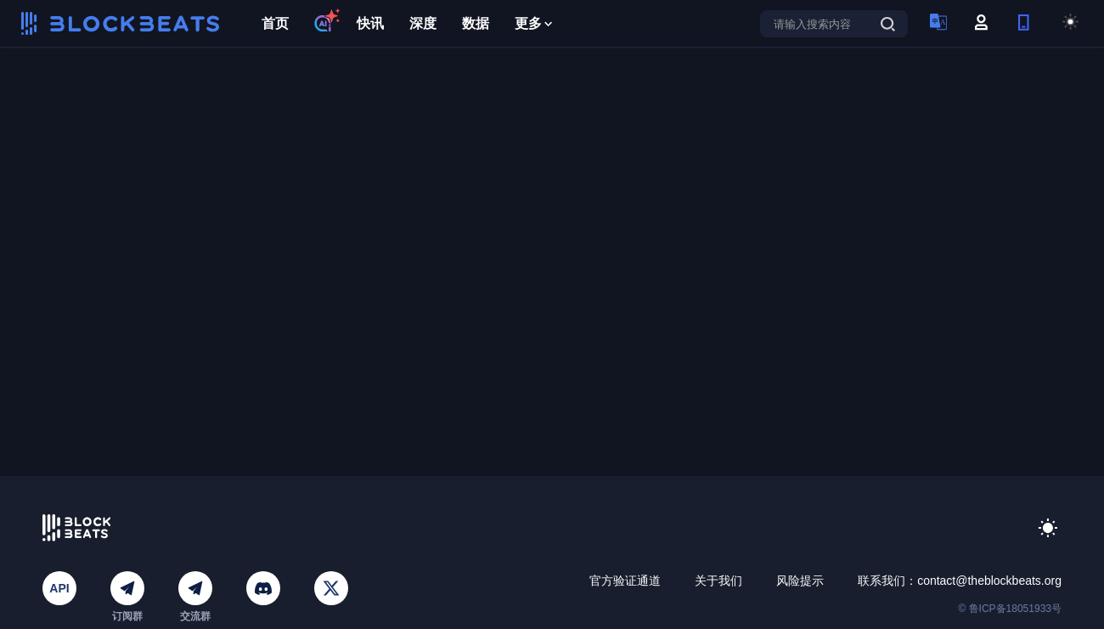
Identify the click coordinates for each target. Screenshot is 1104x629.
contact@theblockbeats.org (989, 580)
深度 (423, 23)
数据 (475, 23)
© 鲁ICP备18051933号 (1010, 609)
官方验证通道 (625, 580)
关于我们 (718, 580)
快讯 (370, 23)
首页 (275, 23)
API (59, 588)
